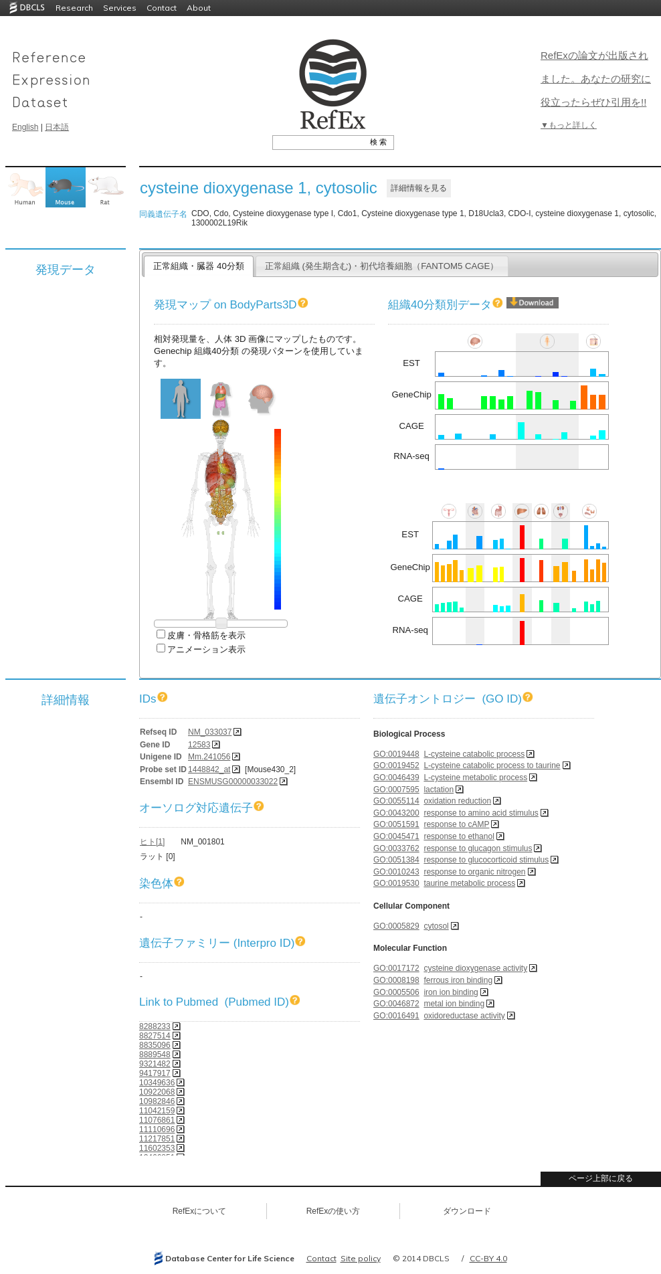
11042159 (157, 1110)
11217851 (157, 1139)
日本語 (57, 127)
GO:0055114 (396, 801)
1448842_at (209, 769)
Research (74, 8)
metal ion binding (453, 1003)
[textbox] (318, 142)
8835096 (155, 1045)
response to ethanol (458, 836)
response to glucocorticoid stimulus (486, 859)
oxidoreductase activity (463, 1015)
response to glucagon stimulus (477, 848)
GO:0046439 (396, 777)
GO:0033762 (396, 848)
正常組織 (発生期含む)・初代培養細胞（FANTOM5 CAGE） (382, 266)
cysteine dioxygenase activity (475, 968)
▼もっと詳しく (569, 125)
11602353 (157, 1148)
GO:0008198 (396, 980)
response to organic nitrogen (474, 872)
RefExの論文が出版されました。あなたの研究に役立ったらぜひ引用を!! (596, 79)
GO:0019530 (396, 883)
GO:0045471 (396, 836)
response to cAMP (456, 824)
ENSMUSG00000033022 (233, 781)
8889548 (155, 1054)
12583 (199, 744)
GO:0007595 (396, 789)
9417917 (155, 1073)
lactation (438, 789)
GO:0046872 (396, 1003)
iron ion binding (450, 992)
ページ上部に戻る (601, 1178)
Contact (162, 8)
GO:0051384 (396, 859)
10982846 (157, 1101)
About (199, 8)
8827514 (155, 1035)
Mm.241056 (209, 756)
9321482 (155, 1064)
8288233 (155, 1026)
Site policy (361, 1258)
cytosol (435, 926)
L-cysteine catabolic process (474, 754)
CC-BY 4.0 (488, 1258)
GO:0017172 (396, 968)
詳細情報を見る (419, 188)
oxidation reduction (457, 801)
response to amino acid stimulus (480, 813)
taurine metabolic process (469, 883)
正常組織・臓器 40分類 (198, 266)
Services (119, 8)
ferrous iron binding (457, 980)
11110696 (157, 1129)
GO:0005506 (396, 992)
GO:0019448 (396, 754)
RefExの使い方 (333, 1211)
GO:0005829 (396, 926)
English (25, 127)
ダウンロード (467, 1211)
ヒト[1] (152, 841)
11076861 (157, 1120)
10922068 (157, 1092)
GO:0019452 (396, 765)
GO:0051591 (396, 824)
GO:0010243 (396, 872)
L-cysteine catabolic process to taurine (491, 765)
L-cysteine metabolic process (475, 777)
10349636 (157, 1082)
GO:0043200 (396, 813)
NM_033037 (209, 732)
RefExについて (200, 1211)
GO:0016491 (396, 1015)
